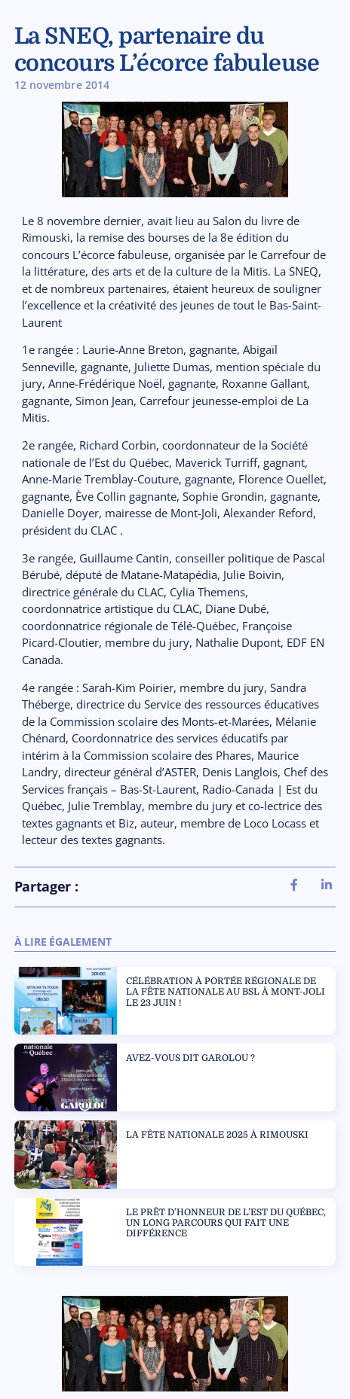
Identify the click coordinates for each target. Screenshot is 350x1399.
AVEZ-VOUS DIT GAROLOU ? (190, 1058)
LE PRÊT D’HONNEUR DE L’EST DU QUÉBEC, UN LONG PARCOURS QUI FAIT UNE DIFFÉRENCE (226, 1223)
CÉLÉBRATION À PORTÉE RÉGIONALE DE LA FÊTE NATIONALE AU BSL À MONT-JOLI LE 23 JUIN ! (225, 992)
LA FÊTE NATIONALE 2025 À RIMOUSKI (217, 1134)
